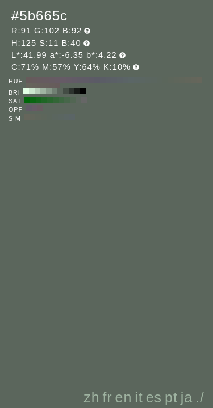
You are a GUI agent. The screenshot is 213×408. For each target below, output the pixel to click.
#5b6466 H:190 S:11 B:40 (125, 80)
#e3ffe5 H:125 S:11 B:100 (26, 91)
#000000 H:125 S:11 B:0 (83, 91)
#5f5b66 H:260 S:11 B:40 (86, 80)
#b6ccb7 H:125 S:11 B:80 (37, 91)
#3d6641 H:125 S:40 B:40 (61, 100)
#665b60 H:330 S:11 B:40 (46, 80)
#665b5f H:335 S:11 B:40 (40, 108)
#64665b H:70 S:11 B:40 (194, 80)
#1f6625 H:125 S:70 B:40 (44, 100)
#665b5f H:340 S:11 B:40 (40, 80)
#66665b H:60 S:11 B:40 (199, 80)
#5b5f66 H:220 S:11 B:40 (108, 80)
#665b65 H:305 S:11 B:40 (34, 108)
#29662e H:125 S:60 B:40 (50, 100)
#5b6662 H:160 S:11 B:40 (142, 80)
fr (107, 397)
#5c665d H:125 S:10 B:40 (78, 100)
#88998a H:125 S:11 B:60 (49, 91)
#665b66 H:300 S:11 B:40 (63, 80)
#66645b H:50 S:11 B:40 (29, 85)
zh (91, 397)
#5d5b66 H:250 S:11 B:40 (91, 80)
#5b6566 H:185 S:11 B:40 (72, 117)
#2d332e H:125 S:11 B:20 (71, 91)
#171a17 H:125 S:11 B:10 (77, 91)
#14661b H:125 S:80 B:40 (38, 100)
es (154, 397)
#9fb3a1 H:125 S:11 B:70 (43, 91)
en (123, 397)
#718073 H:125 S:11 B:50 (54, 91)
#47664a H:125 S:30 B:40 (67, 100)
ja (187, 397)
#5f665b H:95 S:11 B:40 (38, 117)
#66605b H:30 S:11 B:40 (40, 85)
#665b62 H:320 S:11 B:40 (52, 80)
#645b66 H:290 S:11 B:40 (69, 80)
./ (199, 397)
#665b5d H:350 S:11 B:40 (34, 80)
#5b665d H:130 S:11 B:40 (159, 80)
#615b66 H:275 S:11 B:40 (29, 108)
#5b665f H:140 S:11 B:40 (154, 80)
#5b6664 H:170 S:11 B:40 (137, 80)
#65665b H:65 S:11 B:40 (27, 117)
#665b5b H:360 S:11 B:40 (29, 80)
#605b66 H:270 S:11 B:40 (80, 80)
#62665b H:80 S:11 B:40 (188, 80)
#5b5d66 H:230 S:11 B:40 (103, 80)
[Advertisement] (109, 302)
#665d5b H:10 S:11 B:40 (52, 85)
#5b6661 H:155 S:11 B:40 (61, 117)
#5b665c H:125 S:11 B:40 (60, 91)
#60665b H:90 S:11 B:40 (182, 80)
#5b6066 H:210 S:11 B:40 (114, 80)
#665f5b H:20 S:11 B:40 (46, 85)
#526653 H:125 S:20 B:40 (73, 100)
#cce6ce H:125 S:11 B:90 (32, 91)
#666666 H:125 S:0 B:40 (84, 100)
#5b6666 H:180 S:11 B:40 (131, 80)
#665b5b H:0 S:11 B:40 (57, 85)
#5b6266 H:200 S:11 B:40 (120, 80)
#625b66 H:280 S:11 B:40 (74, 80)
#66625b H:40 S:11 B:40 (34, 85)
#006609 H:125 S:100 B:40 (27, 100)
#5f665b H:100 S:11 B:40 (176, 80)
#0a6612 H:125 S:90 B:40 (33, 100)
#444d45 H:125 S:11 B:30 (66, 91)
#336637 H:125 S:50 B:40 (56, 100)
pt (171, 397)
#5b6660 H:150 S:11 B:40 (148, 80)
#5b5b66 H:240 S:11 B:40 (97, 80)
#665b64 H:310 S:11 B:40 (57, 80)
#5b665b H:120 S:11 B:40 (165, 80)
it (139, 397)
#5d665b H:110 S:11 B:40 (171, 80)
